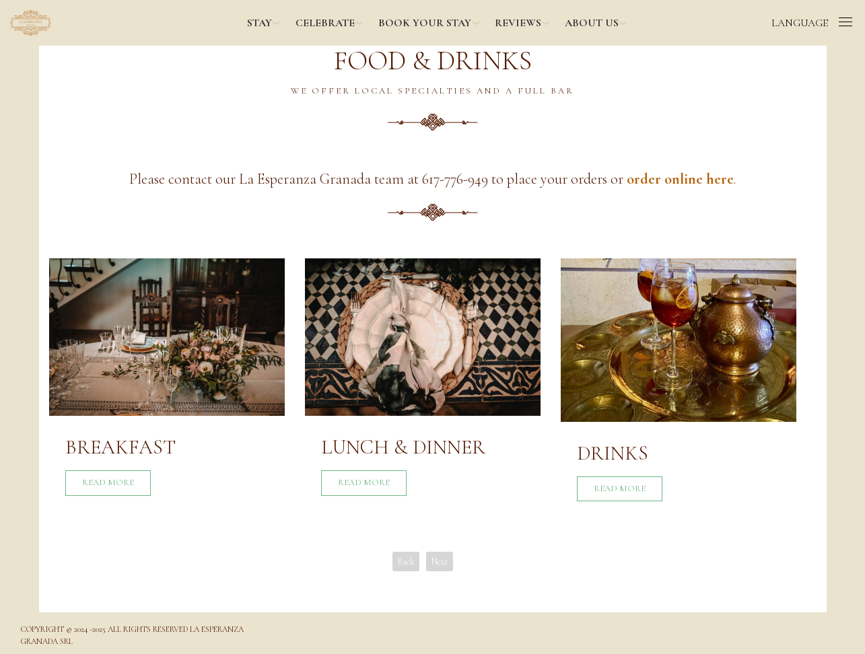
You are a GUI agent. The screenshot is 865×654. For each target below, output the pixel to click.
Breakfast (120, 447)
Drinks (612, 453)
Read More (108, 482)
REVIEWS (518, 23)
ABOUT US (592, 23)
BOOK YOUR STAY (424, 23)
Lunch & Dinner (403, 447)
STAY (259, 23)
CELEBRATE (325, 23)
